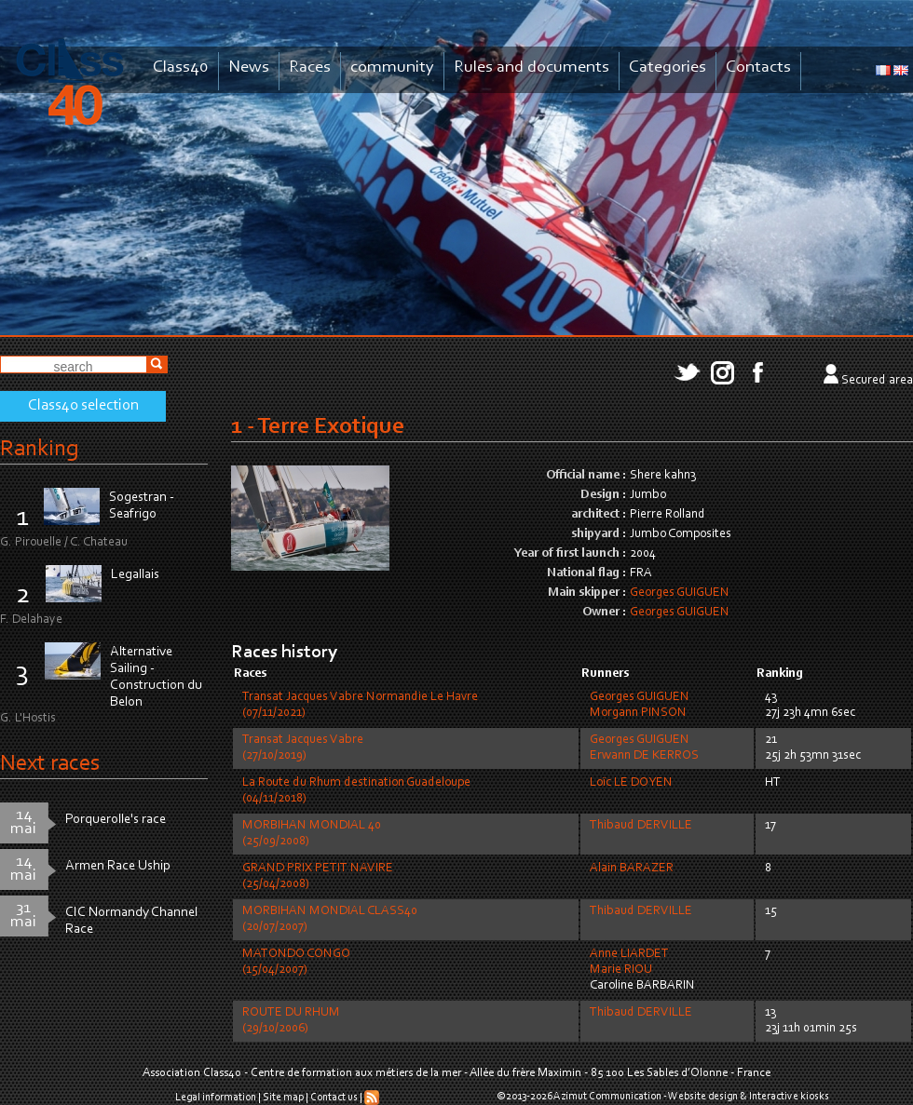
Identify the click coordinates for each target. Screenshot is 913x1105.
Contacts (758, 67)
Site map (283, 1097)
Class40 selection (83, 405)
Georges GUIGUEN (679, 593)
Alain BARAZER (632, 868)
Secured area (877, 380)
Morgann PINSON (638, 713)
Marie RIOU (621, 970)
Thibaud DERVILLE (641, 825)
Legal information (215, 1097)
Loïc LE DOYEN (631, 782)
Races (310, 67)
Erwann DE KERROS (644, 755)
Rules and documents (531, 67)
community (392, 67)
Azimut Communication (607, 1096)
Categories (667, 67)
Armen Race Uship (117, 866)
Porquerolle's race (115, 820)
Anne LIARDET (629, 954)
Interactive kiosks (789, 1096)
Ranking (39, 449)
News (248, 67)
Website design (703, 1096)
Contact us (334, 1097)
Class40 (181, 67)
